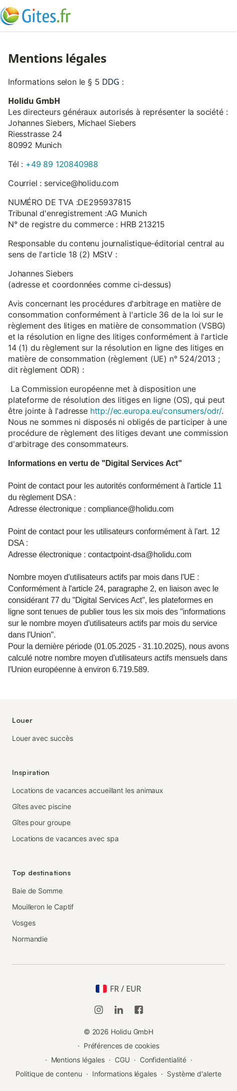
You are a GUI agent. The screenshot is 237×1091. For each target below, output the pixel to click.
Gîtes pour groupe (41, 822)
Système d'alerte (194, 1073)
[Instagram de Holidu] (99, 1010)
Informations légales (124, 1073)
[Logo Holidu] (49, 16)
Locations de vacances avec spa (65, 838)
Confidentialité (163, 1059)
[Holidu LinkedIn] (119, 1010)
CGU (122, 1059)
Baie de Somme (37, 890)
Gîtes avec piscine (41, 806)
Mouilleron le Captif (43, 906)
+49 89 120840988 (62, 164)
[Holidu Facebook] (139, 1010)
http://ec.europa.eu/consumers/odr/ (155, 411)
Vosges (24, 922)
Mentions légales (78, 1059)
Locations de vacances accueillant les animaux (87, 790)
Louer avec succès (42, 738)
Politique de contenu (49, 1073)
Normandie (30, 938)
